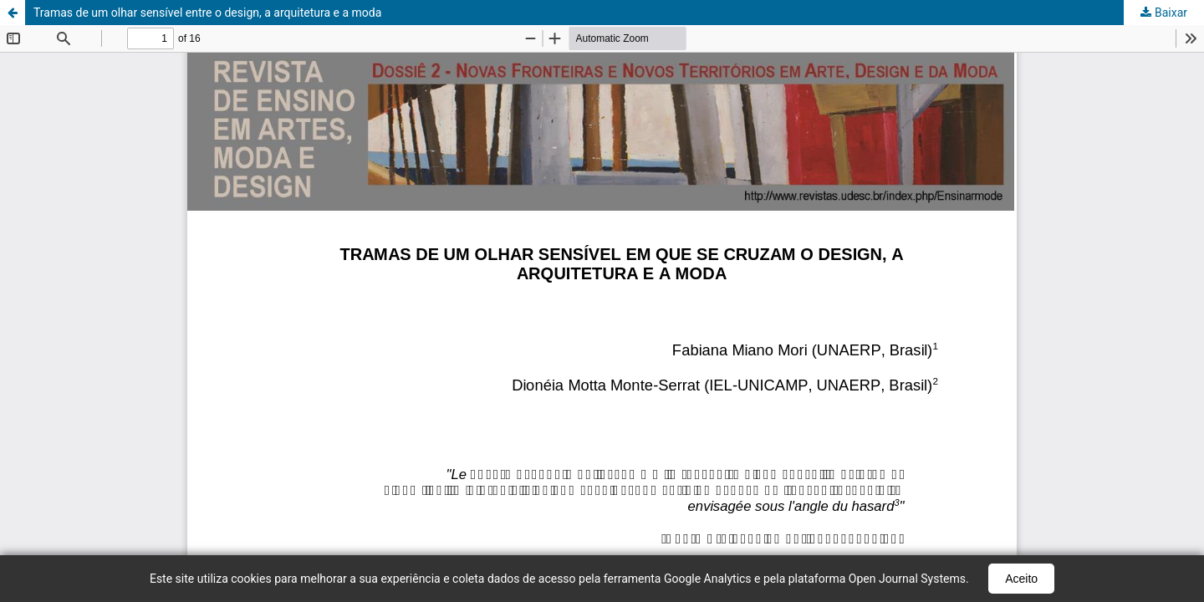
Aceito (1021, 578)
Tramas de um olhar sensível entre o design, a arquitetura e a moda (207, 12)
